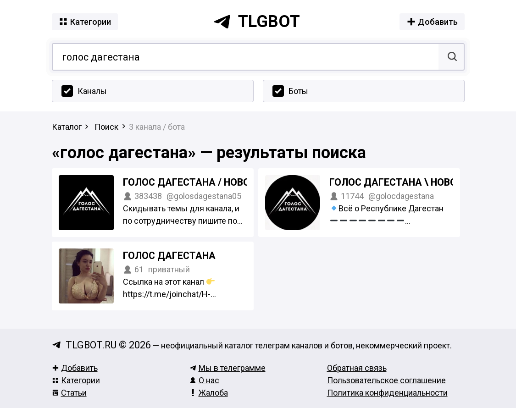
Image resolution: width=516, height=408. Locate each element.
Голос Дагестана (169, 255)
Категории (76, 380)
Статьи (69, 392)
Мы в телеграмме (227, 368)
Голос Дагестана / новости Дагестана (226, 182)
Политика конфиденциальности (387, 392)
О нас (204, 380)
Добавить (75, 368)
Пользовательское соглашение (386, 380)
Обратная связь (357, 368)
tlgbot (256, 21)
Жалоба (208, 392)
